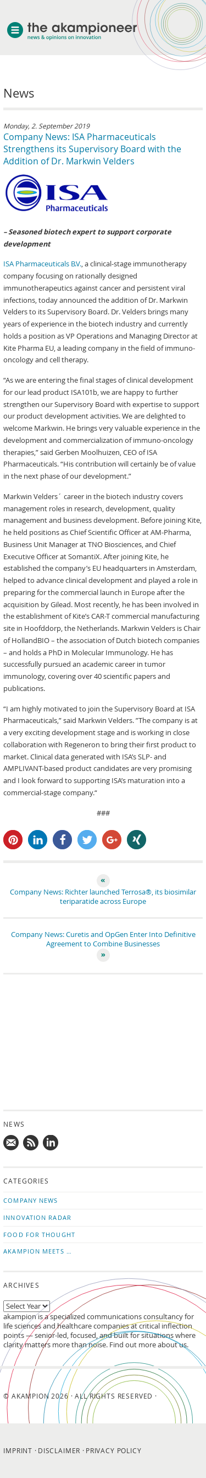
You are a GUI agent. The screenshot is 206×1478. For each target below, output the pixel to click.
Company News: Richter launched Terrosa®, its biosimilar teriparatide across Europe (103, 896)
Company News (30, 1200)
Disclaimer (59, 1450)
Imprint (17, 1450)
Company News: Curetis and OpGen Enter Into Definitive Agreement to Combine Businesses (103, 939)
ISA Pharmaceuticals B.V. (42, 264)
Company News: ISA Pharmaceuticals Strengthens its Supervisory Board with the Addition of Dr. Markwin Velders (92, 149)
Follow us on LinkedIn (51, 1143)
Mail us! (11, 1143)
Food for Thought (39, 1234)
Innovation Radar (37, 1217)
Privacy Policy (114, 1450)
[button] (13, 839)
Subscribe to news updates (31, 1143)
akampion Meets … (37, 1251)
